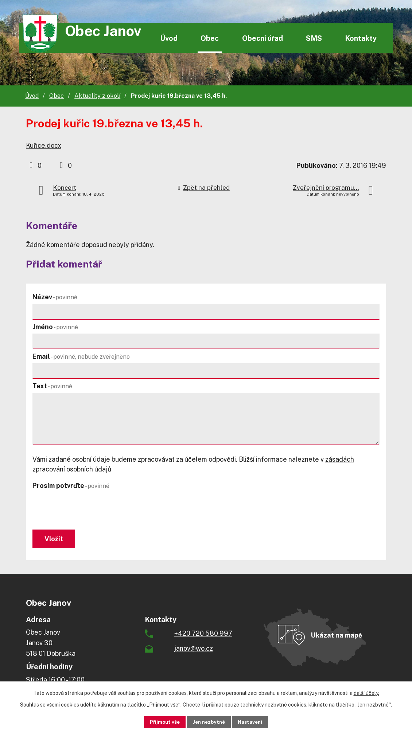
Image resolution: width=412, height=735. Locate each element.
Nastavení (255, 721)
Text (52, 386)
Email (81, 356)
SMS (314, 38)
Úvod (169, 38)
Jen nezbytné (208, 721)
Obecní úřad (262, 38)
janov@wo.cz (193, 650)
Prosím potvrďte (70, 485)
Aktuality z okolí (97, 95)
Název (54, 297)
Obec (210, 38)
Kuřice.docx (43, 145)
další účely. (366, 692)
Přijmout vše (159, 721)
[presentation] (87, 510)
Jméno (55, 327)
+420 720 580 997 (203, 635)
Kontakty (361, 38)
